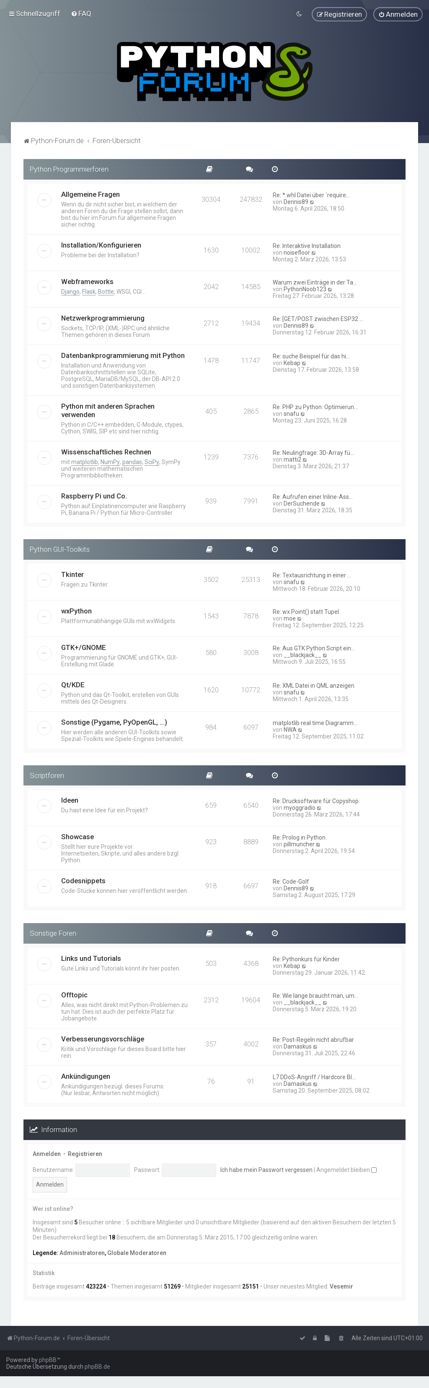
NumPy (110, 461)
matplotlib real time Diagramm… (315, 722)
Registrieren (85, 1154)
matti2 (292, 459)
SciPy (152, 461)
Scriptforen (47, 775)
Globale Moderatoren (136, 1252)
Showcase (77, 836)
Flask (89, 291)
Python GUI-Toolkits (60, 549)
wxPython (76, 610)
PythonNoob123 (305, 288)
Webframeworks (87, 281)
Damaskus (298, 1046)
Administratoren (82, 1252)
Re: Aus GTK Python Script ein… (314, 647)
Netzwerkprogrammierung (103, 317)
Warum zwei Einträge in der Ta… (315, 282)
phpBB (48, 1360)
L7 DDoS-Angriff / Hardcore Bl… (314, 1077)
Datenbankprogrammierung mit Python (123, 355)
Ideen (69, 800)
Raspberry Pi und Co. (94, 495)
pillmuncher (299, 844)
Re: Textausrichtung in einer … (312, 574)
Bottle (106, 291)
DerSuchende (302, 503)
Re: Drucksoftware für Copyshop (316, 801)
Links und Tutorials (91, 958)
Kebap (292, 362)
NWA (290, 729)
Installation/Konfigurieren (101, 244)
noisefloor (297, 252)
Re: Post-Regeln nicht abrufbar (313, 1039)
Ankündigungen (85, 1076)
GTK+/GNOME (83, 647)
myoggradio (299, 807)
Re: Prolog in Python (299, 837)
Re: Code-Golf (291, 881)
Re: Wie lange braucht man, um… (315, 995)
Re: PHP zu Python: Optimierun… (315, 406)
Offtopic (74, 995)
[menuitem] (81, 13)
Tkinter (72, 574)
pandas (132, 461)
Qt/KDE (73, 684)
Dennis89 (296, 201)
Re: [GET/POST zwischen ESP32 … (318, 318)
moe (290, 618)
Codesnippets (83, 881)
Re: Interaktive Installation (307, 245)
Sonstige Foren (53, 933)
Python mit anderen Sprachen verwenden (108, 410)
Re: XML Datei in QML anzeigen (313, 685)
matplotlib (84, 461)
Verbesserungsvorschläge (102, 1039)
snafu (291, 413)
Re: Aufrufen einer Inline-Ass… (313, 496)
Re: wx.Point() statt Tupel (306, 611)
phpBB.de (97, 1366)
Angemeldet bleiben (346, 1169)
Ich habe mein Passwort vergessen (266, 1169)
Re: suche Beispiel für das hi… (311, 355)
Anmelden (47, 1154)
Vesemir (341, 1286)
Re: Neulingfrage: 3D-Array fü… (313, 452)
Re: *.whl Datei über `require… (311, 194)
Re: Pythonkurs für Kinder (306, 959)
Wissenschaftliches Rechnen (106, 451)
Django (70, 291)
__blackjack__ (302, 654)
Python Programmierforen (69, 169)
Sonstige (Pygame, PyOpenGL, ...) (114, 721)
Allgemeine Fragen (90, 194)
